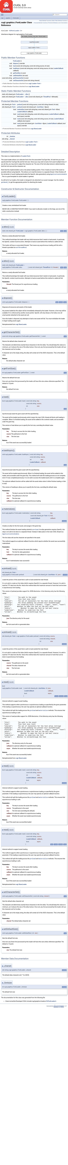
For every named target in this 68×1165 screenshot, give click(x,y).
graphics (8, 18)
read (18, 114)
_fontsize (12, 136)
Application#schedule (58, 174)
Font (13, 104)
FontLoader (16, 18)
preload (19, 104)
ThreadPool (47, 97)
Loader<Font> (26, 156)
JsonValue (40, 107)
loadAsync (16, 68)
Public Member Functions (45, 20)
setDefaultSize (17, 75)
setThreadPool (21, 247)
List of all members (63, 22)
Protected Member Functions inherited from (22, 128)
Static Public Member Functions (59, 20)
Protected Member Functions (40, 22)
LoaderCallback (58, 68)
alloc (26, 94)
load (14, 66)
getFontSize (17, 73)
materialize (20, 109)
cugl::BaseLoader (34, 86)
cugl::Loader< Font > (35, 83)
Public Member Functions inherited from (21, 83)
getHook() (5, 182)
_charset (12, 139)
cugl (2, 18)
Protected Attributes (53, 22)
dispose (15, 63)
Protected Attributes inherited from (20, 142)
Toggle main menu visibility (2, 14)
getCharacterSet (18, 78)
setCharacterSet (18, 80)
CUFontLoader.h (15, 31)
